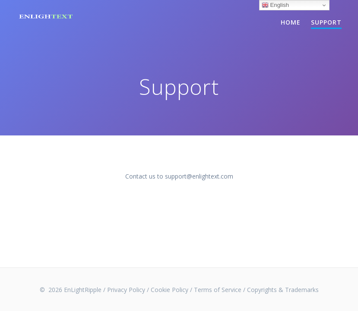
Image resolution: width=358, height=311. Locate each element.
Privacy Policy (126, 290)
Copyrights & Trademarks (283, 290)
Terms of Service (217, 290)
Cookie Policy (169, 290)
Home (291, 22)
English (275, 5)
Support (326, 22)
